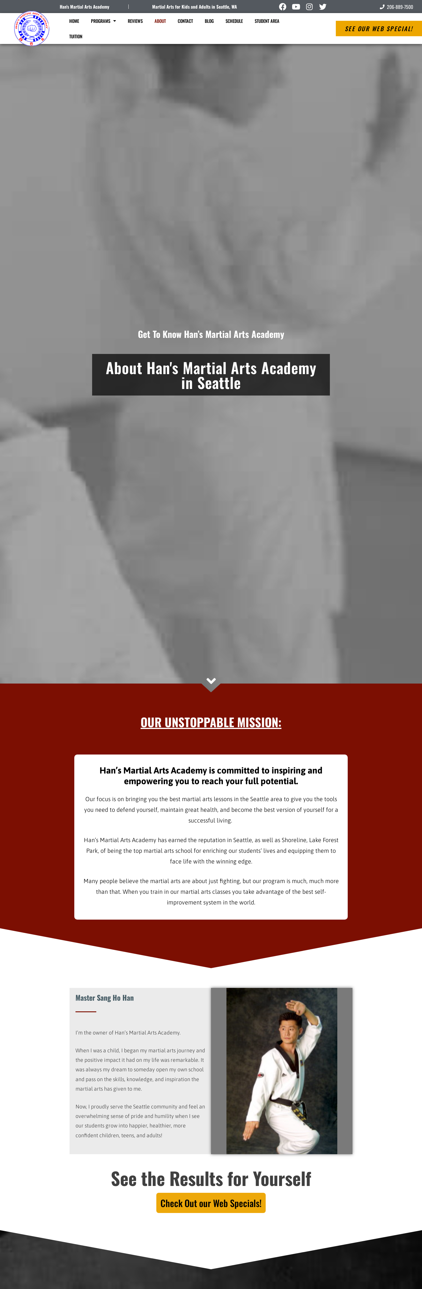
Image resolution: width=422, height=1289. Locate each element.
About (160, 21)
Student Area (267, 21)
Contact (185, 21)
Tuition (75, 36)
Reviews (135, 21)
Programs (103, 21)
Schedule (234, 21)
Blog (209, 21)
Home (74, 21)
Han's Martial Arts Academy (84, 6)
